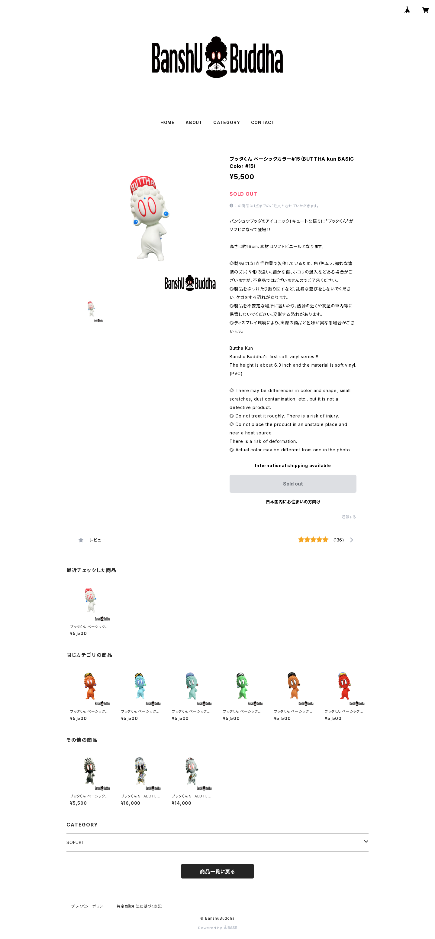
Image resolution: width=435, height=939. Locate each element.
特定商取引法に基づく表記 (139, 906)
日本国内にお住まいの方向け (293, 501)
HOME (167, 122)
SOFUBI (74, 842)
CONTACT (263, 122)
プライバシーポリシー (89, 906)
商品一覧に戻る (217, 872)
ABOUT (193, 122)
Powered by (217, 928)
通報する (349, 517)
